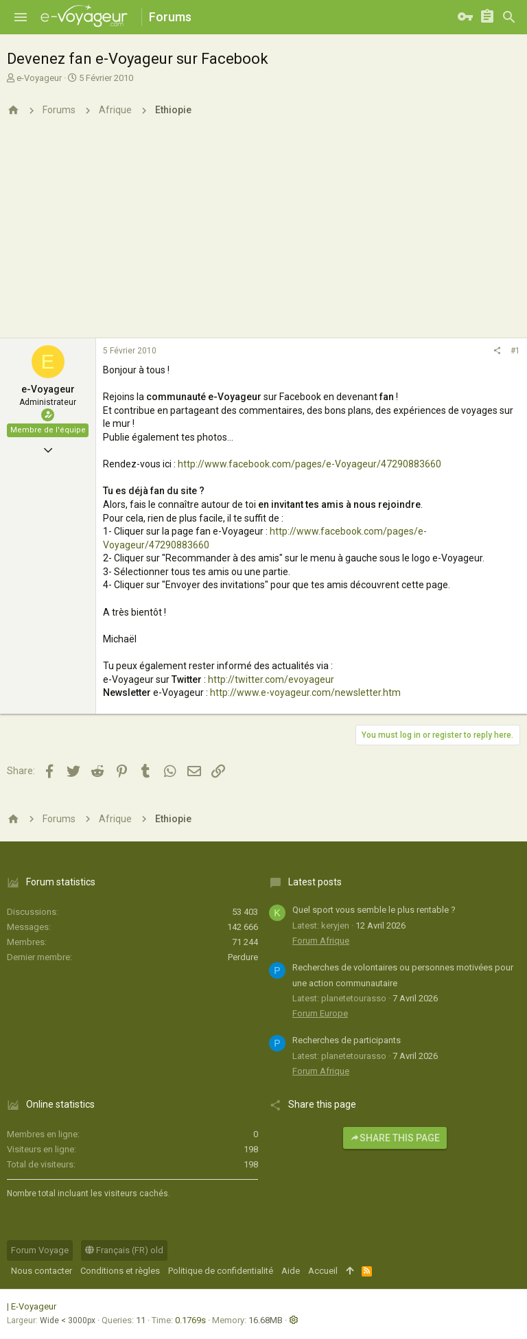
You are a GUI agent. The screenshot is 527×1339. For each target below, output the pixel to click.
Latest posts (315, 881)
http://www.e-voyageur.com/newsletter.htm (305, 692)
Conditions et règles (120, 1271)
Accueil (323, 1271)
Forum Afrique (320, 940)
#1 (515, 351)
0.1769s (190, 1320)
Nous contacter (41, 1271)
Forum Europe (320, 1013)
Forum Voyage (40, 1250)
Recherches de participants (346, 1040)
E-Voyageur (33, 1306)
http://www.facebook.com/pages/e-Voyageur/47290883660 (309, 463)
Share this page (395, 1137)
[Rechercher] (509, 17)
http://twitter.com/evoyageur (271, 679)
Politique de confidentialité (220, 1271)
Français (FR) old (124, 1250)
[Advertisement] (263, 235)
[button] (20, 17)
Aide (290, 1271)
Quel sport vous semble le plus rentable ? (374, 910)
